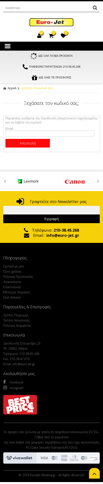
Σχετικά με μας (13, 266)
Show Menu (7, 46)
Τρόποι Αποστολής (16, 320)
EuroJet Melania (51, 22)
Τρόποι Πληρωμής (16, 315)
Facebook (13, 382)
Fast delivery (11, 297)
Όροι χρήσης (12, 271)
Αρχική (9, 88)
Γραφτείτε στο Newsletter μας (52, 201)
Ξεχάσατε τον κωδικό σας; (36, 88)
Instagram (13, 387)
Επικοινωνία (11, 287)
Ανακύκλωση (12, 282)
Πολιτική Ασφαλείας (17, 325)
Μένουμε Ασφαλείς (16, 292)
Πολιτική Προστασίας (18, 276)
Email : (10, 129)
